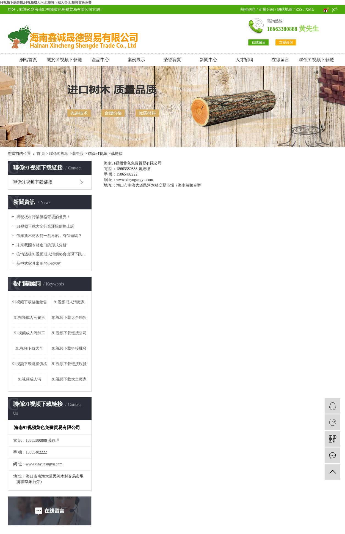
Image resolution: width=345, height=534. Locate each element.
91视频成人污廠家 (69, 302)
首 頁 (41, 154)
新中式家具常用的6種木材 (38, 263)
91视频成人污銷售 (29, 317)
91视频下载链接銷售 (29, 302)
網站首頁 (28, 59)
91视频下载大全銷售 (69, 317)
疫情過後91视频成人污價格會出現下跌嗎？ (51, 254)
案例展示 (136, 59)
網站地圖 (285, 9)
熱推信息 (248, 9)
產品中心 (100, 59)
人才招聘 (244, 59)
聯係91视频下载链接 (316, 61)
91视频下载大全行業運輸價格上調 (45, 226)
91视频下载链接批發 (69, 348)
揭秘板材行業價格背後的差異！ (43, 217)
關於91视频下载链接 (64, 61)
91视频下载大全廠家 (69, 379)
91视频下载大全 (29, 348)
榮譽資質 (172, 59)
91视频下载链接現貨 (69, 364)
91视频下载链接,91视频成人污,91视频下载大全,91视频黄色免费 (46, 2)
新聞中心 (208, 59)
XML (309, 9)
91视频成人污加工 (29, 333)
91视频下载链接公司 (69, 333)
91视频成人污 (29, 379)
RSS (299, 9)
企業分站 (266, 9)
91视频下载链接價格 (29, 364)
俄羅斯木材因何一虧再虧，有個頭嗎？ (49, 236)
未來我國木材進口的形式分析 (41, 245)
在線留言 (280, 59)
